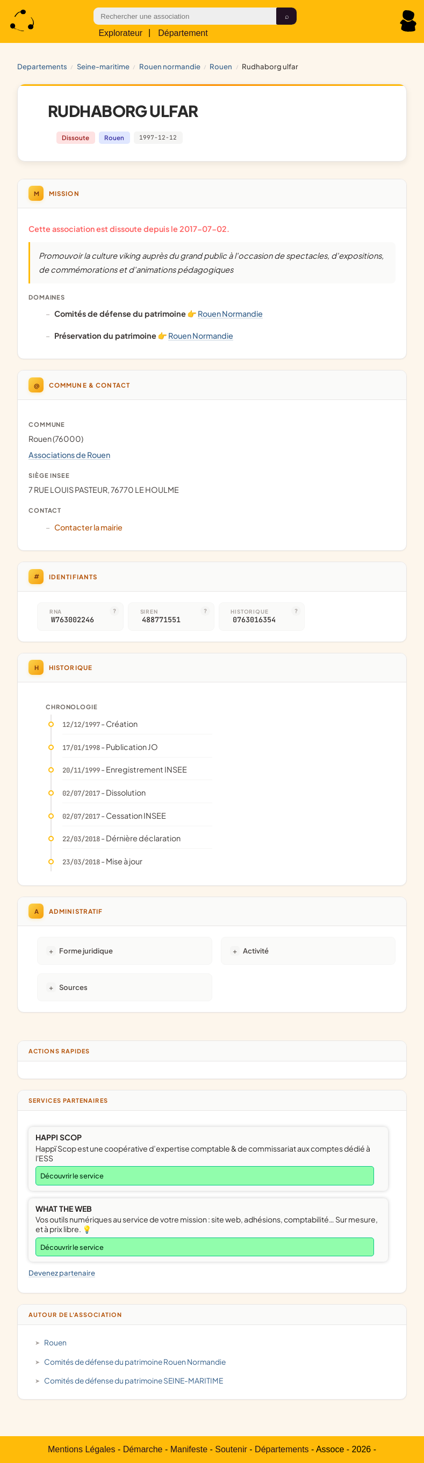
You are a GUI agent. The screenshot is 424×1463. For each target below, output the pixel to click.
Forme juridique (86, 950)
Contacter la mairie (88, 527)
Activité (256, 950)
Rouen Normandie (169, 66)
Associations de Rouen (69, 455)
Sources (73, 987)
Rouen (221, 66)
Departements (42, 66)
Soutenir (231, 1449)
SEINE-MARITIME (103, 66)
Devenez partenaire (61, 1272)
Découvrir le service (72, 1175)
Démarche (143, 1449)
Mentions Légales (81, 1449)
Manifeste (188, 1449)
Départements (282, 1449)
